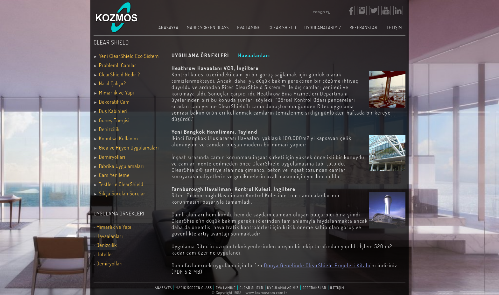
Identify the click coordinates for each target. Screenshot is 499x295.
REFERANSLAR (363, 27)
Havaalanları (109, 236)
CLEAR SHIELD (282, 27)
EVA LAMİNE (248, 27)
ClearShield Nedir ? (119, 74)
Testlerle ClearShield (121, 184)
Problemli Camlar (117, 65)
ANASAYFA (168, 27)
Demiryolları (112, 157)
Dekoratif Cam (114, 102)
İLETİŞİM (394, 27)
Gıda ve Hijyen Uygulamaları (129, 147)
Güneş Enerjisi (114, 120)
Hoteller (105, 254)
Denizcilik (109, 129)
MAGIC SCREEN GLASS (208, 27)
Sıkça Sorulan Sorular (122, 193)
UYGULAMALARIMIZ (323, 27)
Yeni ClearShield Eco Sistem (129, 56)
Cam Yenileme (114, 175)
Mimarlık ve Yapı (116, 92)
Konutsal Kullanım (118, 138)
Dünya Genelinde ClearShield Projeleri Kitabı (317, 265)
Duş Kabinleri (113, 111)
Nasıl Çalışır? (112, 83)
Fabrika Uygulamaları (121, 166)
